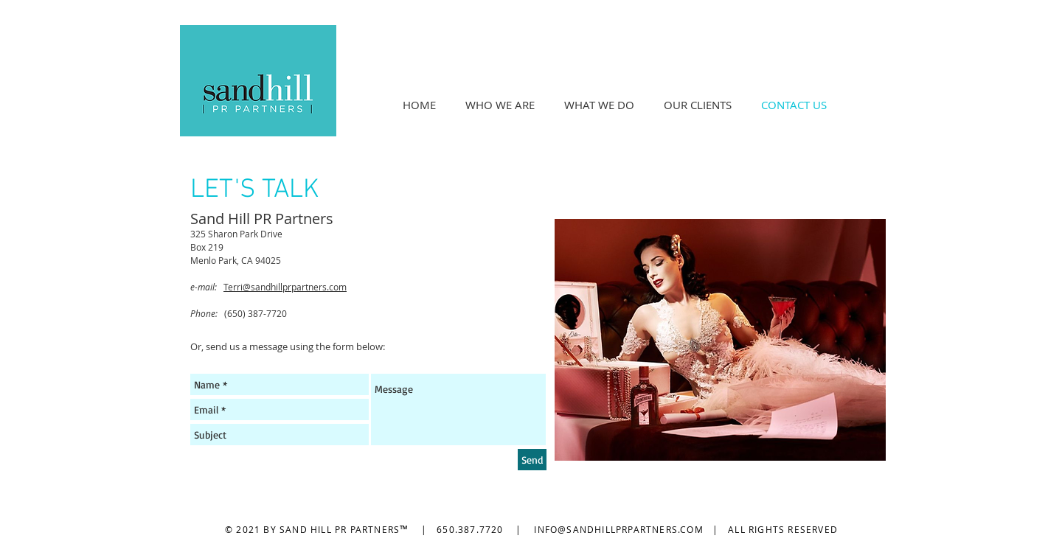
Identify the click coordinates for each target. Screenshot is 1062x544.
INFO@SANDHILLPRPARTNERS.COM (618, 529)
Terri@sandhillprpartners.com (285, 287)
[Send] (532, 459)
